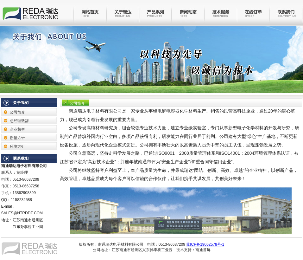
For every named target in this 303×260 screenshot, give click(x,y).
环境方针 (17, 146)
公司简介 (17, 112)
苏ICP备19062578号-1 (205, 244)
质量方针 (17, 138)
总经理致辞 (19, 121)
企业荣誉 (17, 129)
